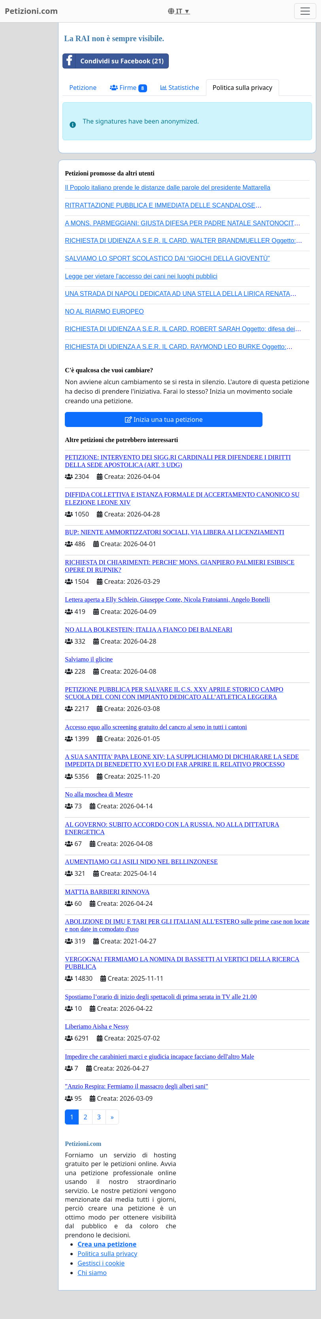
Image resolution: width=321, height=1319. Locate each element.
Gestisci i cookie (101, 1263)
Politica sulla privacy (242, 87)
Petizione (82, 87)
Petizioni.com (31, 11)
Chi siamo (92, 1272)
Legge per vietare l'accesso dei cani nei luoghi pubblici (141, 276)
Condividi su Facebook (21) (113, 61)
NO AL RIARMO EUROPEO (104, 311)
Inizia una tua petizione (164, 419)
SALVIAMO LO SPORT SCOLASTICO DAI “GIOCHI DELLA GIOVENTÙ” (167, 258)
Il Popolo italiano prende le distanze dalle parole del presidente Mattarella (167, 187)
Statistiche (179, 87)
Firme (128, 87)
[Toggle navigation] (305, 11)
